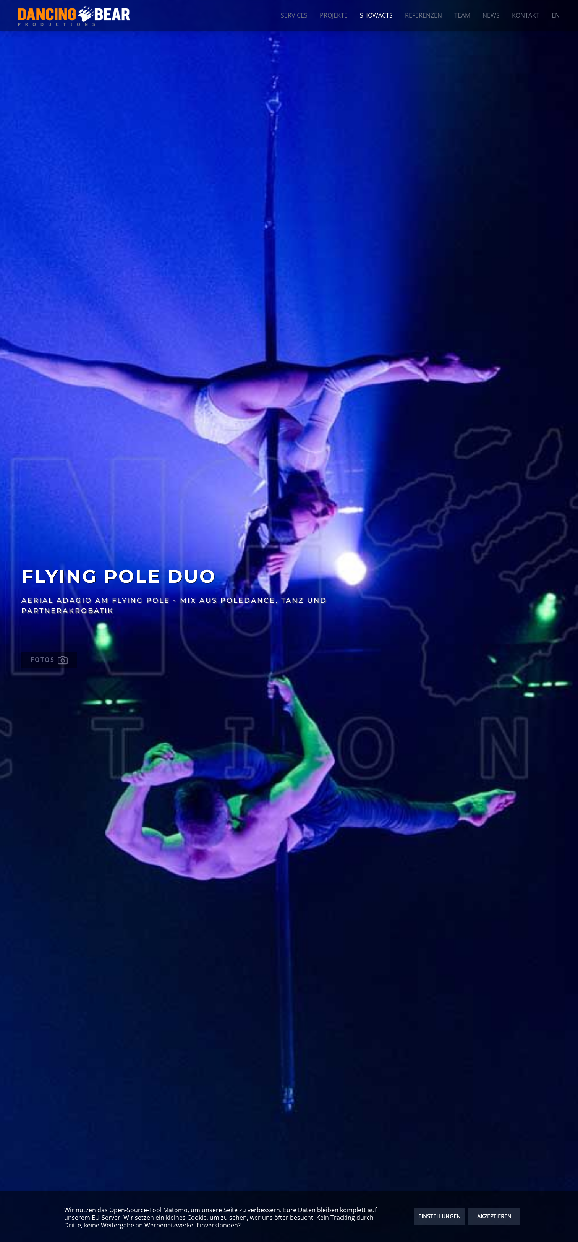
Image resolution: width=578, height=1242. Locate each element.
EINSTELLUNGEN (439, 1216)
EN (556, 15)
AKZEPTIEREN (494, 1216)
